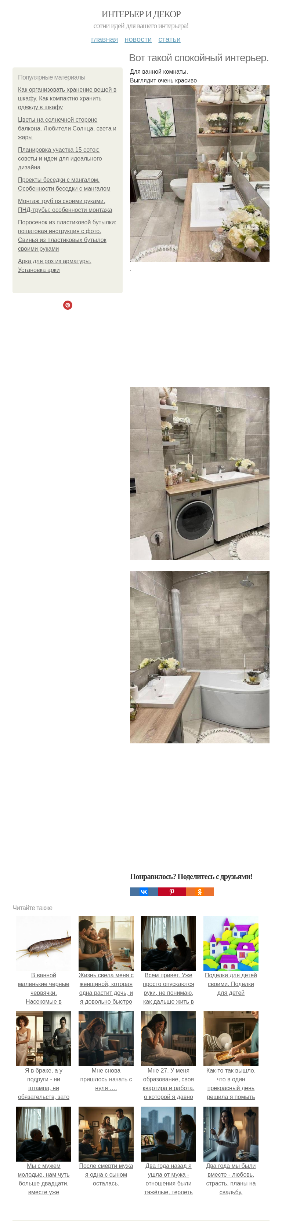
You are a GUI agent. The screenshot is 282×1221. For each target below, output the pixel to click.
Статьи (169, 39)
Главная (104, 39)
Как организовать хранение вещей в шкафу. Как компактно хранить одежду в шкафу (67, 98)
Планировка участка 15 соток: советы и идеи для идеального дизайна (60, 158)
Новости (138, 39)
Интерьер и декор (141, 14)
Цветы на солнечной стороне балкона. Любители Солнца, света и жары (67, 128)
